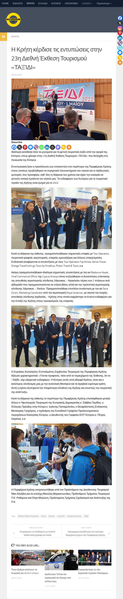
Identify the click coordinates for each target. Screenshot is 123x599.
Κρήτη (43, 516)
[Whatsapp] (41, 147)
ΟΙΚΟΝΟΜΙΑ (71, 3)
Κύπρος (52, 516)
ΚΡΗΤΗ (30, 3)
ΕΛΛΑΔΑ (42, 3)
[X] (19, 147)
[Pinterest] (25, 147)
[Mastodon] (58, 147)
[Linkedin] (47, 147)
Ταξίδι (86, 516)
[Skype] (120, 47)
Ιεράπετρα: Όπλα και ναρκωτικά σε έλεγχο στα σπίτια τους (58, 578)
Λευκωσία (61, 516)
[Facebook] (14, 147)
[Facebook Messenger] (30, 147)
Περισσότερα (103, 3)
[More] (69, 147)
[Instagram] (120, 28)
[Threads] (52, 147)
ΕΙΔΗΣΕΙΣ (18, 3)
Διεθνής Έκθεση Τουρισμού (28, 516)
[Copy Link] (63, 147)
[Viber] (36, 147)
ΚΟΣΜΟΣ (56, 3)
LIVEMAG (86, 3)
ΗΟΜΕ (5, 3)
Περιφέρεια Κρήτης (74, 516)
